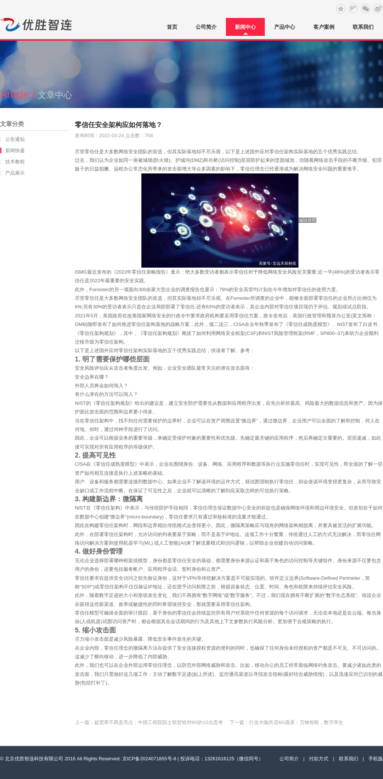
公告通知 (15, 139)
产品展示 (15, 173)
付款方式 (318, 758)
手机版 (375, 758)
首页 (172, 27)
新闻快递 (15, 150)
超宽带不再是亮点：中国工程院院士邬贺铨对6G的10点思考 (158, 722)
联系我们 (363, 27)
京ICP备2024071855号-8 (149, 758)
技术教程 (15, 161)
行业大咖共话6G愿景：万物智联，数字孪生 (296, 722)
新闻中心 (245, 27)
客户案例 (323, 27)
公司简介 (206, 27)
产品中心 (284, 27)
